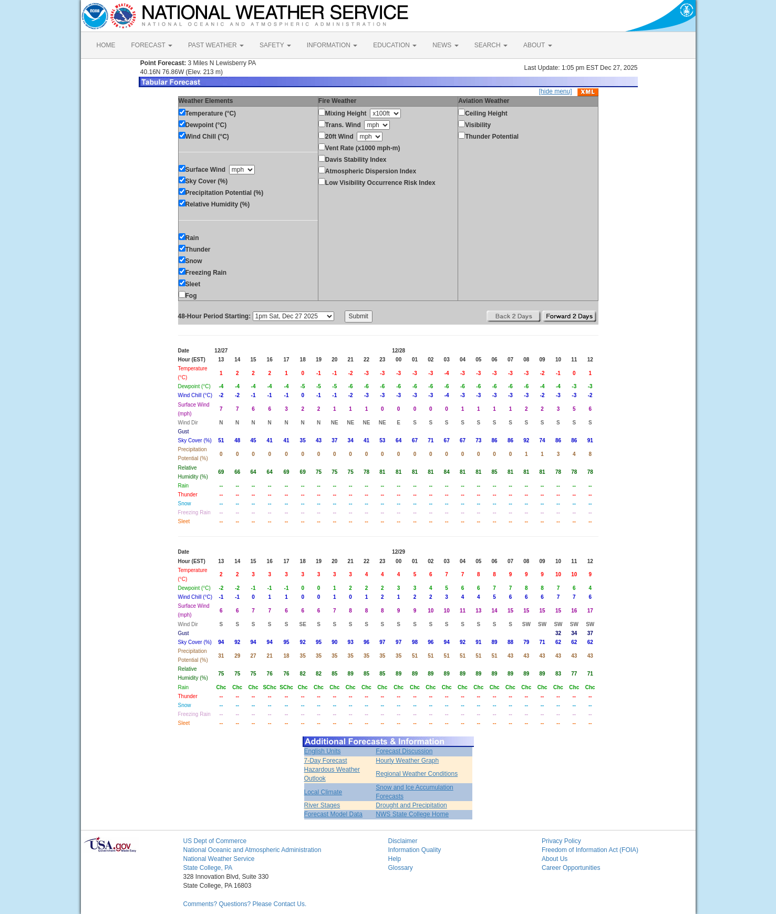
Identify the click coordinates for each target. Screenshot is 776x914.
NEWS (445, 45)
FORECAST (151, 45)
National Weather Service (219, 859)
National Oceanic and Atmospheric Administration (252, 850)
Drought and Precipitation (411, 805)
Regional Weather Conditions (417, 773)
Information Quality (414, 850)
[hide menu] (555, 91)
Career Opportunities (571, 867)
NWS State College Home (412, 814)
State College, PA (208, 867)
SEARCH (491, 45)
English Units (322, 751)
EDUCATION (395, 45)
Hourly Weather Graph (407, 760)
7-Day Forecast (325, 760)
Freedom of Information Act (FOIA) (590, 850)
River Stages (322, 805)
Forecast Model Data (333, 814)
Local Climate (323, 792)
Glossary (400, 867)
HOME (106, 45)
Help (394, 859)
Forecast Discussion (404, 751)
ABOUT (537, 45)
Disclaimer (403, 841)
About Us (554, 859)
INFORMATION (332, 45)
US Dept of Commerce (215, 841)
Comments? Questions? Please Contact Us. (245, 904)
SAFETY (275, 45)
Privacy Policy (561, 841)
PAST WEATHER (216, 45)
